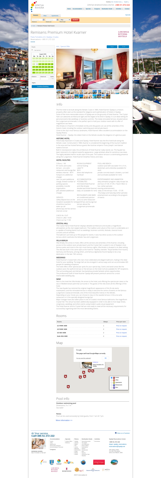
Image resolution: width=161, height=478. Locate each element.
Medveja (76, 448)
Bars (83, 451)
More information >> (64, 420)
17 (34, 67)
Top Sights (84, 442)
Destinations (85, 447)
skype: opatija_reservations (117, 444)
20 (43, 67)
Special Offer (65, 46)
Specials (88, 9)
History (83, 448)
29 (49, 69)
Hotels (35, 15)
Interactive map (85, 454)
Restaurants (85, 450)
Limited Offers (68, 441)
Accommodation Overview (56, 447)
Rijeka (76, 444)
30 (52, 69)
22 (49, 67)
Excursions (97, 441)
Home (69, 9)
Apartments (55, 15)
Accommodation (77, 9)
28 (46, 69)
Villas (45, 15)
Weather (84, 455)
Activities (118, 9)
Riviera (76, 439)
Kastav (76, 454)
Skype (112, 46)
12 (40, 64)
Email (123, 46)
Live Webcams (85, 444)
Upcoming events (86, 441)
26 (40, 69)
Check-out (48, 21)
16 (52, 64)
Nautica (84, 452)
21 (46, 67)
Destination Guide (107, 9)
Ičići (75, 445)
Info (57, 46)
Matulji (76, 452)
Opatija (76, 441)
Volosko (76, 442)
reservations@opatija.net (117, 446)
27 (43, 69)
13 (43, 64)
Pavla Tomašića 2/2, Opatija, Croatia (44, 37)
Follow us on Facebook (123, 433)
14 (46, 64)
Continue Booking (42, 86)
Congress (97, 9)
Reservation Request (55, 445)
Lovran (76, 447)
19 (40, 67)
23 (52, 67)
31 (34, 72)
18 (37, 67)
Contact (127, 9)
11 (37, 64)
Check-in (34, 21)
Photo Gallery (85, 445)
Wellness (67, 442)
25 (37, 69)
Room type (63, 21)
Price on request (121, 326)
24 (34, 69)
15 (49, 64)
